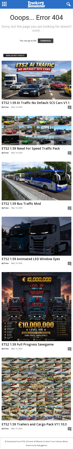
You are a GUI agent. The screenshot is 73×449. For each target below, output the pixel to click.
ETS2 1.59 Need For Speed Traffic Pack (31, 148)
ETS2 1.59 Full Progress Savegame (28, 344)
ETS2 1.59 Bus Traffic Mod (21, 204)
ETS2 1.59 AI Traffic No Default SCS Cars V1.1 (36, 103)
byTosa (5, 107)
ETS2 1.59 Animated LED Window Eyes (31, 259)
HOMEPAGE (45, 41)
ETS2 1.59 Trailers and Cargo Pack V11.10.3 (34, 424)
